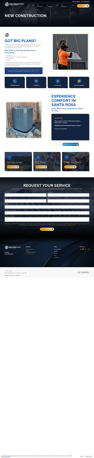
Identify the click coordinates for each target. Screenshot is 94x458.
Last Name (49, 192)
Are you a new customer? (10, 210)
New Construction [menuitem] (40, 5)
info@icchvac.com (34, 71)
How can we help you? (10, 216)
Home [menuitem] (28, 5)
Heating (56, 251)
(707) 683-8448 (85, 1)
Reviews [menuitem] (73, 5)
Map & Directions (29, 253)
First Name (7, 192)
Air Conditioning (57, 249)
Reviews (56, 253)
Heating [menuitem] (57, 5)
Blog (55, 255)
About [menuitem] (33, 5)
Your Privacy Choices (21, 272)
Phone (6, 198)
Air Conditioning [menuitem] (49, 5)
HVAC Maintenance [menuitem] (64, 5)
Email (48, 198)
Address (6, 204)
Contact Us (56, 257)
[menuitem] (6, 275)
